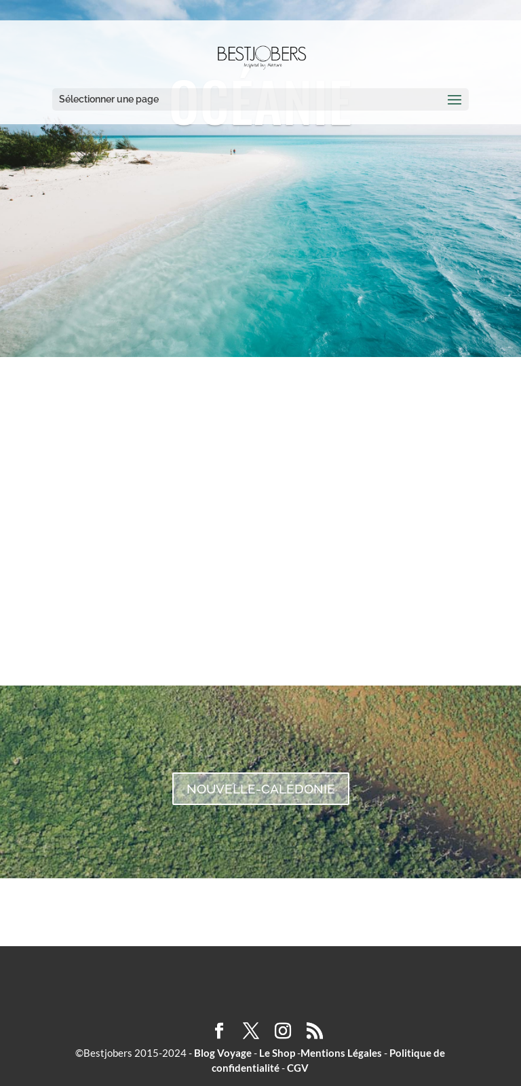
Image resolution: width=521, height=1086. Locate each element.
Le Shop (277, 1053)
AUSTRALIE (261, 528)
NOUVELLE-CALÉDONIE (261, 788)
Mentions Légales (341, 1053)
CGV (298, 1068)
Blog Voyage (223, 1053)
